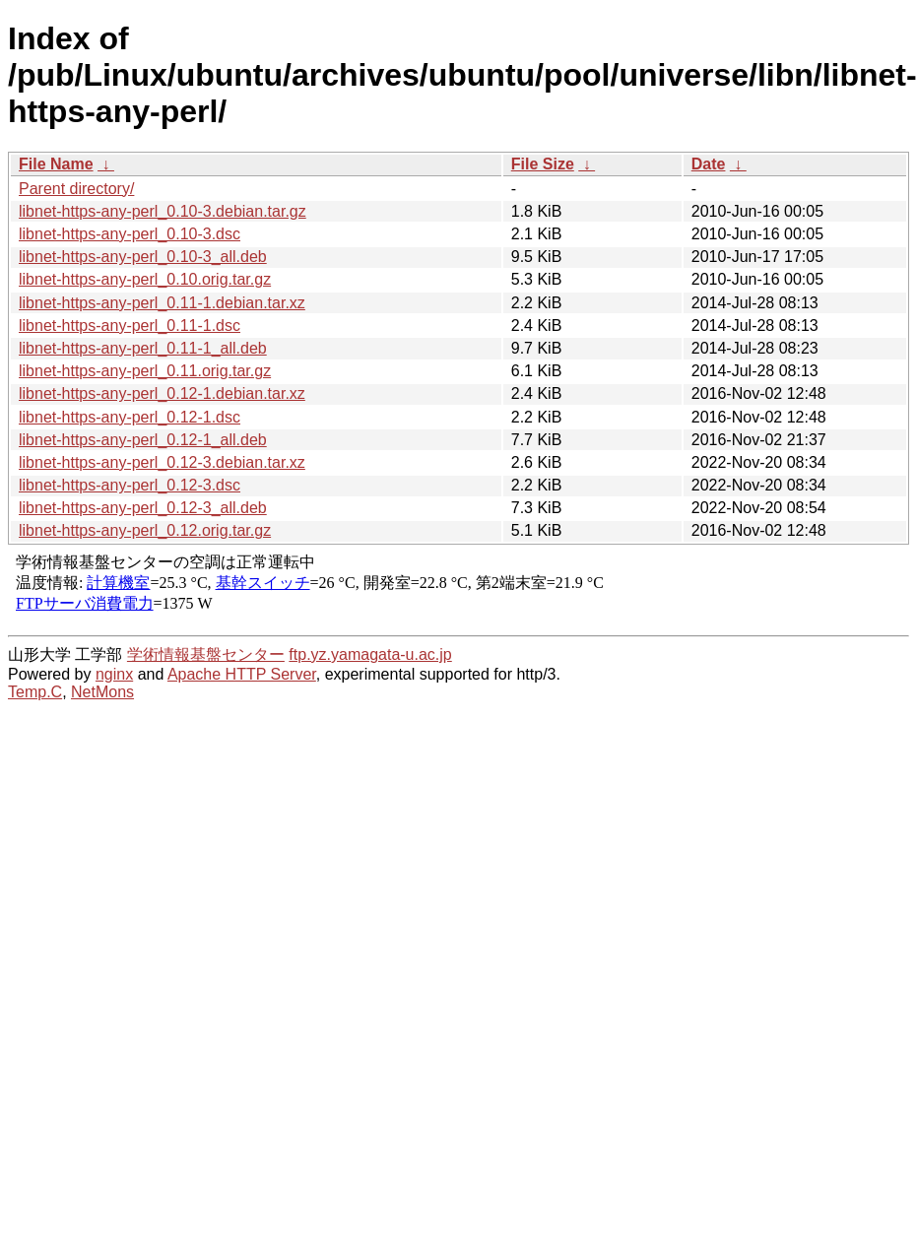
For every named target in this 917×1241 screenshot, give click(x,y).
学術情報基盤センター (206, 654)
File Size (542, 164)
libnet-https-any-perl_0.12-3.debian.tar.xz (162, 462)
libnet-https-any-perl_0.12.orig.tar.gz (145, 530)
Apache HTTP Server (241, 674)
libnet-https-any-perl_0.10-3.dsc (129, 234)
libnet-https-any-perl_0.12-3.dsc (129, 485)
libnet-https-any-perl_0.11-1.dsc (129, 325)
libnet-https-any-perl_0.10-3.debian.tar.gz (162, 211)
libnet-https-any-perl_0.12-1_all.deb (143, 439)
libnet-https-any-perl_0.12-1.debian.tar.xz (162, 393)
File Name (56, 164)
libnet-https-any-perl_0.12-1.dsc (129, 417)
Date (708, 164)
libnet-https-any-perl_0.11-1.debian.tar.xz (162, 302)
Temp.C (35, 692)
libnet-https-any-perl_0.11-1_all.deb (143, 348)
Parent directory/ (76, 188)
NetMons (102, 692)
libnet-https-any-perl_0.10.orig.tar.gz (145, 279)
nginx (114, 674)
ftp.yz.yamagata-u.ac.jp (370, 654)
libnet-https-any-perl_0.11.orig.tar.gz (145, 370)
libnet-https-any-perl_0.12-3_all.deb (143, 507)
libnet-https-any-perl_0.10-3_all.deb (143, 256)
